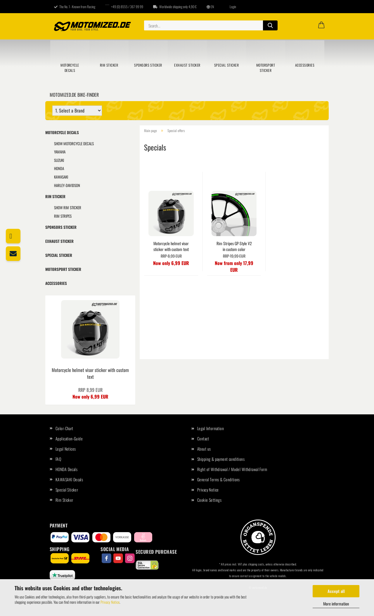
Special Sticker (226, 65)
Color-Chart (64, 428)
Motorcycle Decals (69, 68)
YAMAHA (59, 152)
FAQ (58, 459)
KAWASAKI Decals (69, 479)
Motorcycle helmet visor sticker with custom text (171, 246)
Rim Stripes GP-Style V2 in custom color (234, 246)
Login (230, 6)
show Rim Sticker (67, 207)
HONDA (59, 168)
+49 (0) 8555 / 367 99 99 (124, 6)
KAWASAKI (61, 177)
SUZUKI (59, 160)
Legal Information (210, 428)
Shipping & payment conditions (221, 459)
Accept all (336, 591)
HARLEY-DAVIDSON (67, 185)
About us (204, 449)
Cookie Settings (209, 500)
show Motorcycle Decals (74, 143)
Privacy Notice (110, 602)
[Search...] (270, 25)
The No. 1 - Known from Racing (74, 6)
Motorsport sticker (265, 68)
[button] (321, 25)
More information (336, 604)
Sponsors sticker (148, 65)
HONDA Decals (66, 469)
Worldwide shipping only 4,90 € (175, 6)
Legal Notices (66, 449)
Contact (203, 438)
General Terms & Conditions (218, 479)
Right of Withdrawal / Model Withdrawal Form (232, 469)
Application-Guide (69, 438)
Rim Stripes (63, 216)
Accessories (304, 65)
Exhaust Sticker (187, 65)
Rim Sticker (109, 65)
